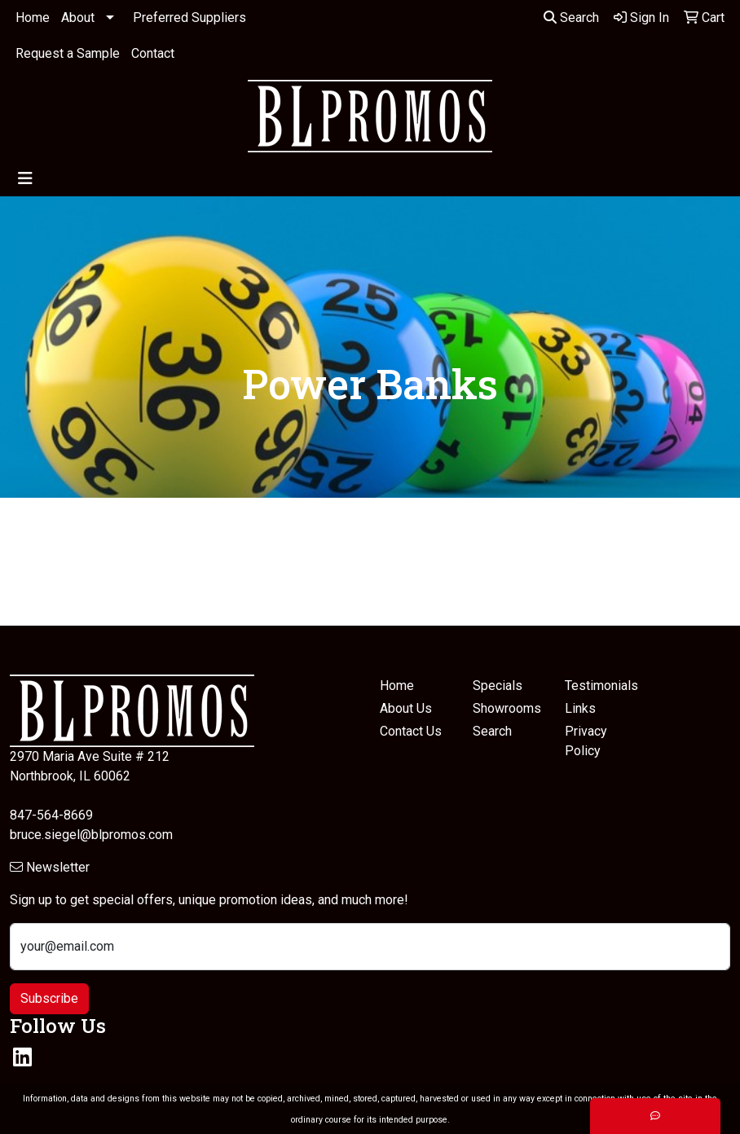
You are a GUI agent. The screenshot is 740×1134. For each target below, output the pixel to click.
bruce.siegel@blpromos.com (91, 834)
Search (571, 17)
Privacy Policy (586, 740)
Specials (497, 685)
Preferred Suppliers (189, 17)
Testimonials (601, 685)
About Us (406, 708)
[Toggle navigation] (25, 178)
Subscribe (49, 998)
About (78, 17)
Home (32, 17)
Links (580, 708)
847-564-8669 (51, 815)
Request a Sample (67, 53)
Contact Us (411, 731)
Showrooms (507, 708)
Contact (152, 53)
